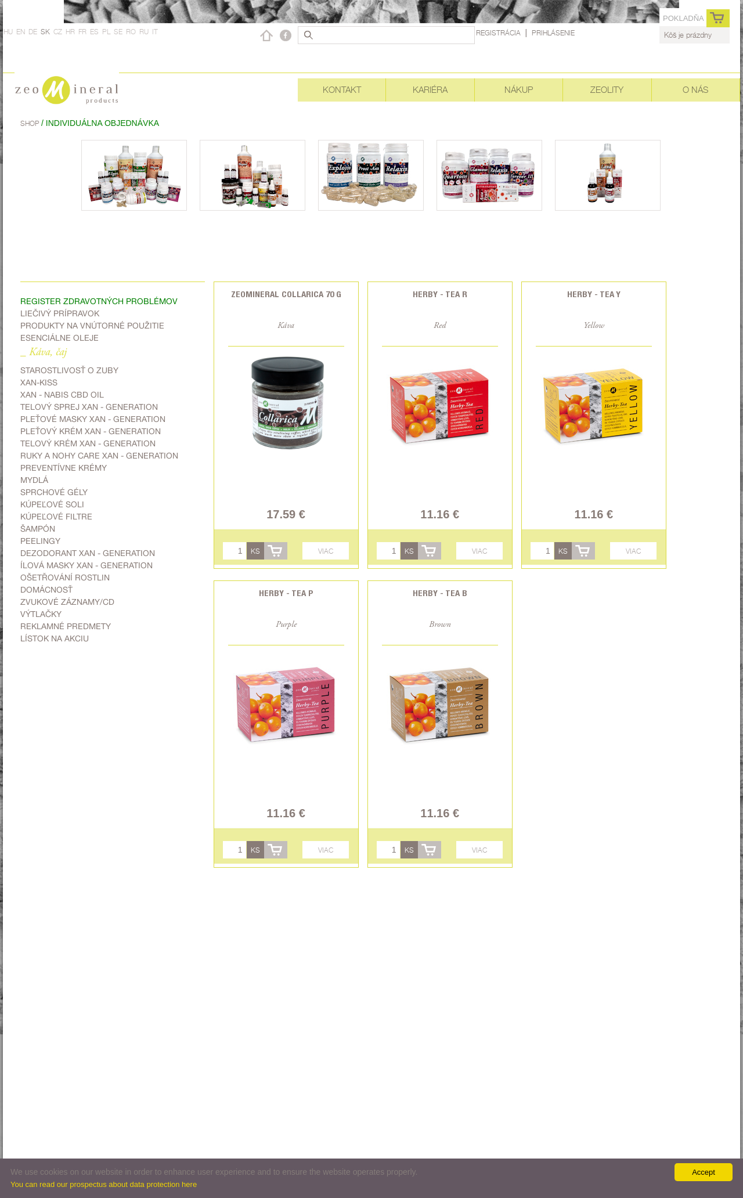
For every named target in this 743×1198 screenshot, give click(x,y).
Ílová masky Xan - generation (86, 565)
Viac (325, 551)
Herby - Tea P (286, 593)
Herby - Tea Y (594, 294)
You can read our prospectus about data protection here (103, 1184)
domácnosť (46, 589)
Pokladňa (683, 18)
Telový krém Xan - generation (88, 443)
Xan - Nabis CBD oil (62, 394)
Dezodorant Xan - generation (87, 553)
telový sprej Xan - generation (89, 407)
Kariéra (430, 89)
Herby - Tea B (440, 593)
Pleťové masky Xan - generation (92, 419)
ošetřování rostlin (65, 577)
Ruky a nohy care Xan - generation (99, 455)
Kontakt (342, 89)
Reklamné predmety (65, 626)
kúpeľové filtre (56, 516)
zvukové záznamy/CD (67, 602)
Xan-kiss (38, 382)
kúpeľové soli (52, 504)
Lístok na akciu (54, 638)
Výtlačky (41, 614)
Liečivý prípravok (59, 313)
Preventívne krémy (63, 467)
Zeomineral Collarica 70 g (286, 294)
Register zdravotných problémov (99, 301)
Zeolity (606, 89)
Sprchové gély (54, 492)
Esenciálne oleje (59, 337)
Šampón (37, 528)
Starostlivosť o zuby (69, 370)
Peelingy (40, 541)
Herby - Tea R (440, 294)
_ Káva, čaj (43, 352)
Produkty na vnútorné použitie (92, 325)
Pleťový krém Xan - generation (90, 431)
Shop (30, 123)
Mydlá (34, 480)
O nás (695, 89)
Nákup (518, 89)
